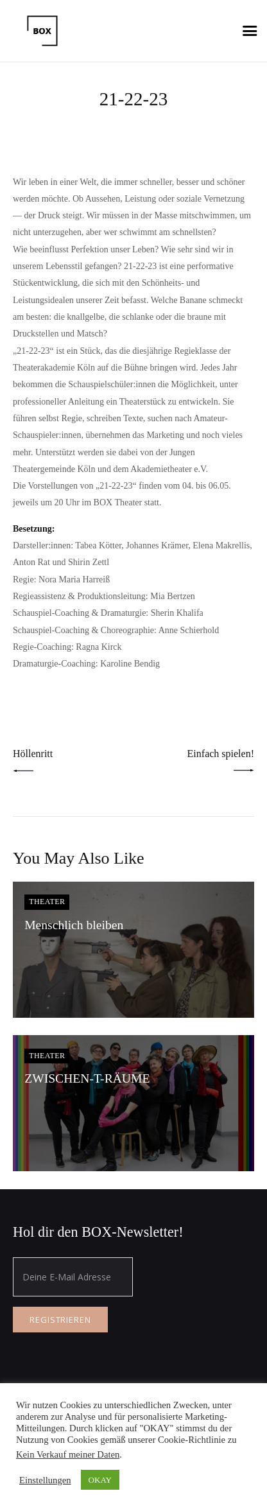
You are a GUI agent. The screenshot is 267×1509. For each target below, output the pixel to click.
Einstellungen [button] (45, 1480)
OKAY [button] (100, 1480)
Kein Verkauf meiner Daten (67, 1454)
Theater (47, 901)
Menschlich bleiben (73, 925)
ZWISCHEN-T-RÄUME (87, 1078)
